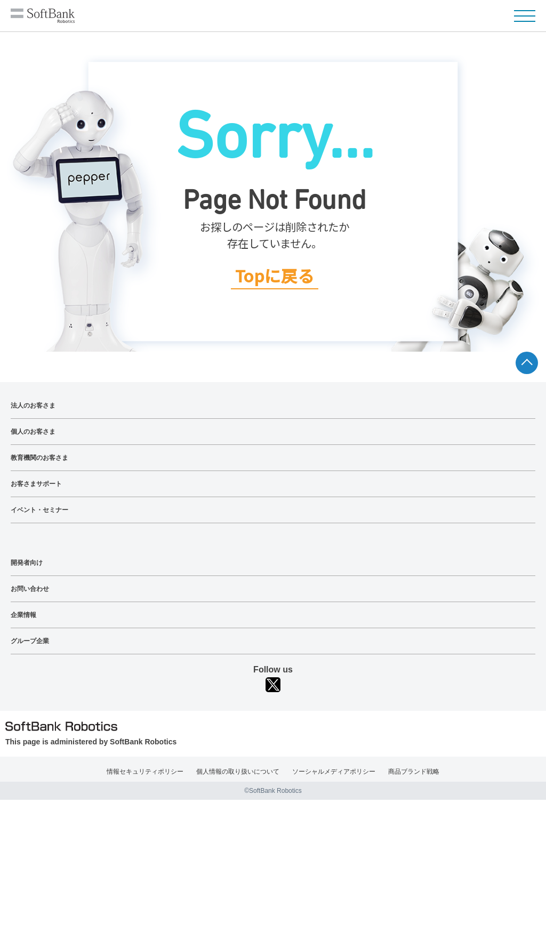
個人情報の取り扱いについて (237, 771)
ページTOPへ (527, 363)
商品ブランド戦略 (413, 771)
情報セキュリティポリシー (145, 771)
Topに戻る (274, 276)
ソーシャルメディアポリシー (333, 771)
